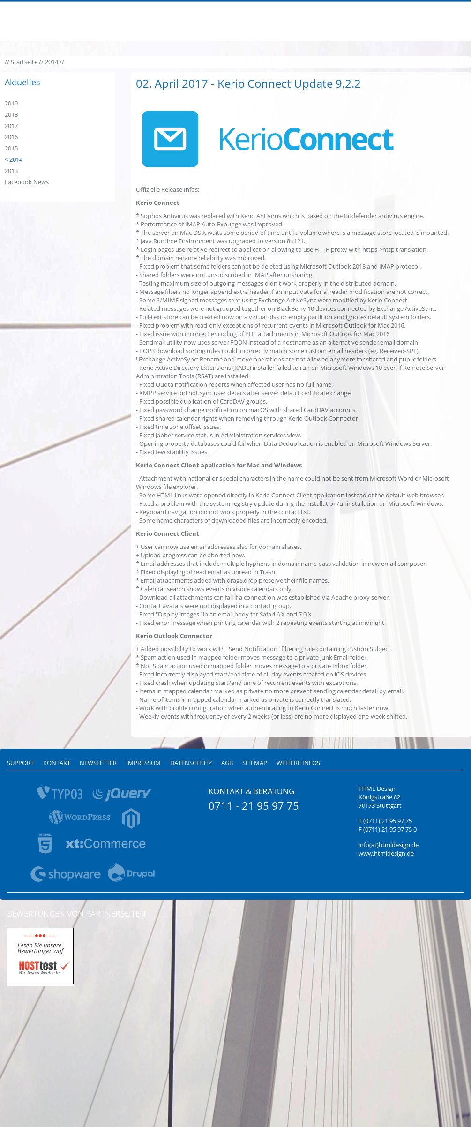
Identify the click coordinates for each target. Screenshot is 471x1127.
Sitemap (254, 763)
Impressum (143, 763)
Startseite (24, 62)
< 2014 (13, 159)
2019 (11, 103)
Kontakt (56, 763)
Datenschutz (191, 763)
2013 (11, 170)
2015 (11, 148)
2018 (11, 114)
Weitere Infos (298, 763)
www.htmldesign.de (386, 853)
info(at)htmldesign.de (389, 845)
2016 (11, 137)
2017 (11, 125)
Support (20, 763)
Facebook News (27, 182)
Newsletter (98, 763)
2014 (51, 62)
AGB (227, 763)
